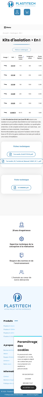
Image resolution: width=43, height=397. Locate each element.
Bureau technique (10, 350)
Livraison (7, 361)
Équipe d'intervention (11, 357)
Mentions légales (9, 380)
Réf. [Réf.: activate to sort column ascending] (13, 57)
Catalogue (14, 33)
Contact (6, 376)
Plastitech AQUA (9, 326)
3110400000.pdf (21, 187)
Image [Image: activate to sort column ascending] (5, 57)
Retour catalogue (21, 50)
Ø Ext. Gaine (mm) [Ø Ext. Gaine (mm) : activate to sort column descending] (20, 57)
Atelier (6, 354)
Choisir (28, 379)
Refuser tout (28, 383)
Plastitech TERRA (9, 329)
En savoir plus (27, 374)
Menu (7, 27)
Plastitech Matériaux (10, 336)
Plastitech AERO (9, 333)
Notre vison (7, 364)
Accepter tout (28, 388)
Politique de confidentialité (13, 383)
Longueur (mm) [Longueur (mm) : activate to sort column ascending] (30, 57)
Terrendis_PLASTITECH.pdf (21, 154)
